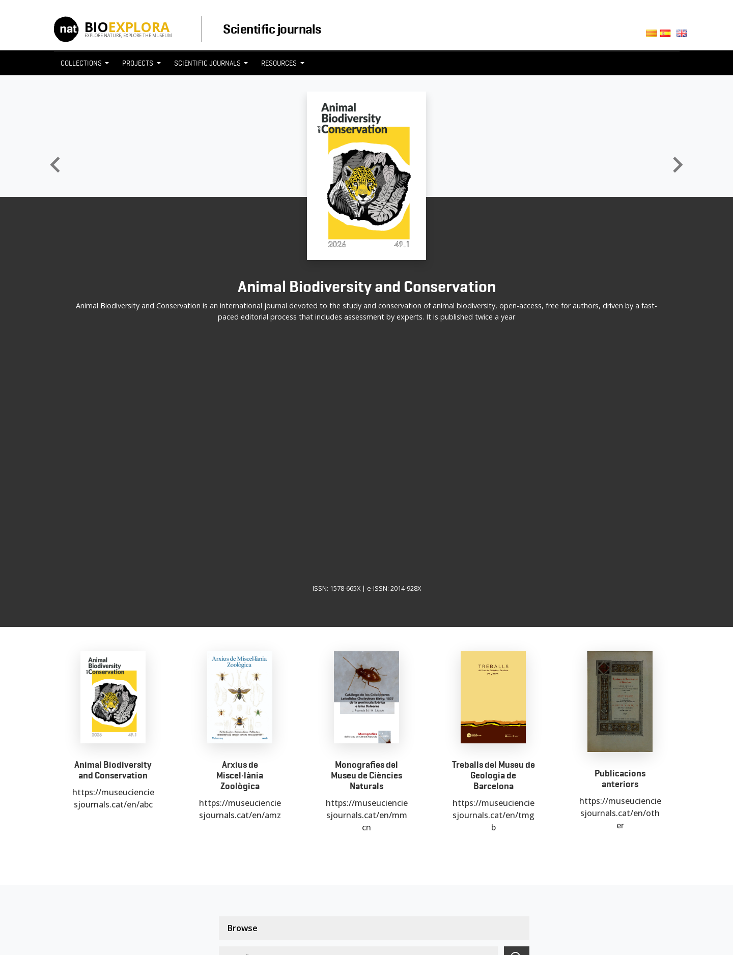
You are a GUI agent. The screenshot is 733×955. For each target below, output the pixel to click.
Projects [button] (138, 63)
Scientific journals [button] (208, 63)
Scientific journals (272, 29)
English (683, 36)
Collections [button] (82, 63)
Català (653, 36)
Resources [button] (279, 63)
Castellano (668, 36)
